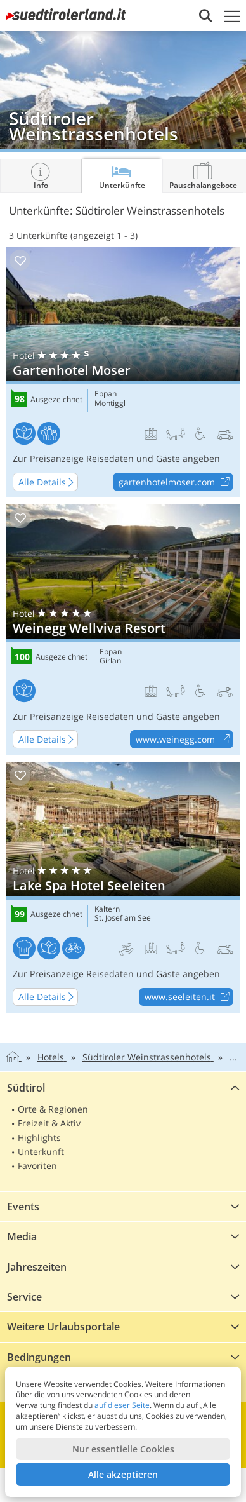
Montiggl (110, 403)
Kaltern (107, 909)
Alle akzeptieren (123, 1474)
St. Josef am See (122, 918)
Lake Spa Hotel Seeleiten (123, 887)
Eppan (105, 393)
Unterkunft (41, 1152)
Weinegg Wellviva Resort (123, 629)
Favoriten (37, 1166)
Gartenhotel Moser (123, 372)
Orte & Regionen (53, 1109)
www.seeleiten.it (189, 997)
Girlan (110, 660)
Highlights (39, 1138)
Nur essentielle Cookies (123, 1449)
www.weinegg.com (184, 739)
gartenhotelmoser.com (176, 482)
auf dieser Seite (122, 1405)
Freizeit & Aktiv (49, 1123)
